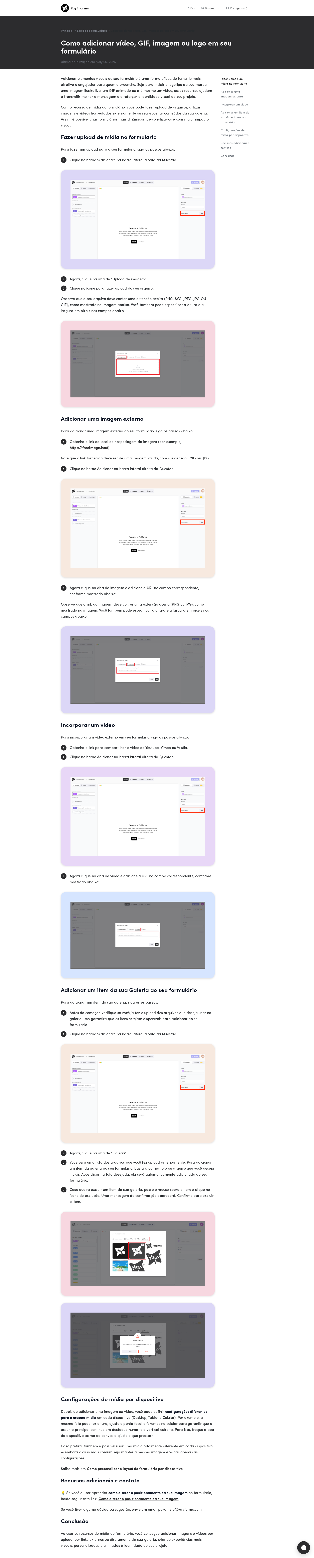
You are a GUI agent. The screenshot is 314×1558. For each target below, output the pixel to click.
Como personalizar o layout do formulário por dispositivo (135, 1468)
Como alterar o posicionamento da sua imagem (139, 1498)
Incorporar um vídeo (234, 104)
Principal (67, 30)
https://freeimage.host (89, 447)
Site (191, 8)
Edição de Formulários (92, 30)
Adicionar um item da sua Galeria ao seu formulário (235, 117)
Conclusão (228, 156)
